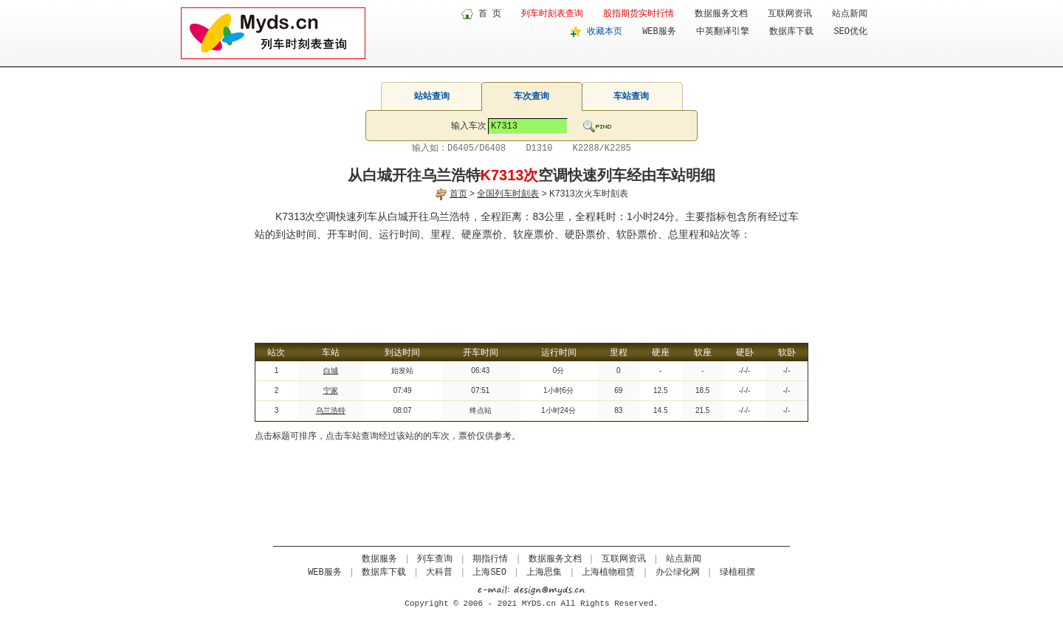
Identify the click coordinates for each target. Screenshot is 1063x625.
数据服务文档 (721, 14)
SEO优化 (850, 32)
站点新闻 (849, 14)
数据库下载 (791, 32)
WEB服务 (659, 32)
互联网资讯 (790, 14)
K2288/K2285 (602, 148)
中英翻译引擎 (722, 32)
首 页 (489, 14)
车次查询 (531, 96)
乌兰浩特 (330, 410)
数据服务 (379, 559)
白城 (330, 370)
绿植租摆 (737, 572)
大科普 (439, 572)
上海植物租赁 (608, 572)
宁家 (330, 390)
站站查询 (432, 96)
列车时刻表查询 (552, 14)
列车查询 (435, 559)
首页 (458, 193)
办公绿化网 (678, 572)
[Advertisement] (531, 283)
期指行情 (490, 559)
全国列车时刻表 (508, 193)
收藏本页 (604, 32)
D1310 (539, 148)
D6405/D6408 (476, 148)
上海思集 (544, 572)
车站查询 (631, 96)
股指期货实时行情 (638, 14)
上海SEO (489, 572)
